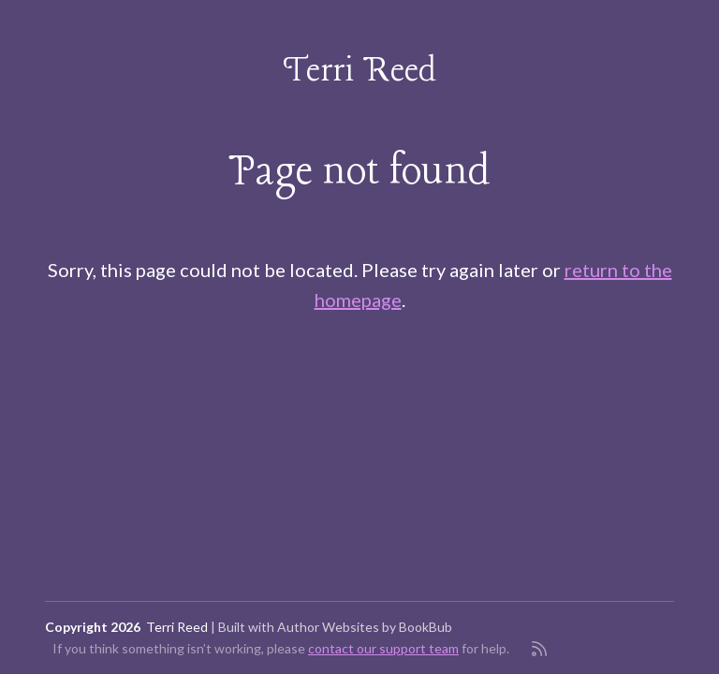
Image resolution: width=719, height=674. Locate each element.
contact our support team (383, 648)
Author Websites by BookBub (364, 627)
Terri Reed (360, 72)
